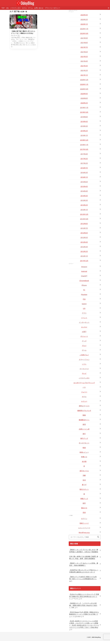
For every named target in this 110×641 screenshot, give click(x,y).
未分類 (84, 461)
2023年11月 (84, 29)
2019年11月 (84, 108)
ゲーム (30, 8)
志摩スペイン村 (84, 429)
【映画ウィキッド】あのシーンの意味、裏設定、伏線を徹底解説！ (83, 564)
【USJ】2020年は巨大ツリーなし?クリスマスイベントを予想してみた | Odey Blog (84, 626)
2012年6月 (84, 233)
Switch (84, 304)
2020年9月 (84, 94)
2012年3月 (84, 247)
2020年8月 (84, 98)
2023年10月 (84, 33)
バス (84, 387)
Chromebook (84, 281)
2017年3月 (84, 159)
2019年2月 (84, 131)
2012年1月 (84, 256)
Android (84, 271)
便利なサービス (84, 406)
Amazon (84, 267)
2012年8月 (84, 224)
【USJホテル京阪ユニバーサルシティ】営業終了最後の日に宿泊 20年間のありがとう (84, 595)
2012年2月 (84, 251)
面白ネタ (84, 508)
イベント (84, 318)
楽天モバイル (84, 471)
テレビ (84, 373)
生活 (84, 480)
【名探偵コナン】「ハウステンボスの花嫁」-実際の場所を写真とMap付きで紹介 (83, 604)
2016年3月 (84, 172)
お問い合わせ (38, 8)
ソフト (84, 364)
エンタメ (84, 327)
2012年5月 (84, 237)
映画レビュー (84, 452)
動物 (84, 415)
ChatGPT (84, 276)
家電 (84, 424)
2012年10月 (84, 219)
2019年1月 (84, 135)
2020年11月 (84, 84)
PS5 (84, 299)
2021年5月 (84, 56)
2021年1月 (84, 75)
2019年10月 (84, 112)
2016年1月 (84, 177)
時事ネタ (84, 457)
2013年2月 (84, 205)
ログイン (84, 519)
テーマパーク (84, 369)
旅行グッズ (84, 438)
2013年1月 (84, 210)
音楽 (84, 512)
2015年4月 (84, 186)
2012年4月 (84, 242)
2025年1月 (84, 24)
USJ (7, 8)
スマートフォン (84, 359)
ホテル (24, 8)
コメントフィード (84, 528)
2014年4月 (84, 191)
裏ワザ (84, 485)
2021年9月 (84, 38)
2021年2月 (84, 70)
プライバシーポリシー (52, 8)
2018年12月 (84, 140)
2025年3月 (84, 15)
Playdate (84, 294)
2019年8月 (84, 117)
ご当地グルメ (84, 355)
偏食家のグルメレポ (84, 410)
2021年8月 (84, 43)
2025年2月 (84, 19)
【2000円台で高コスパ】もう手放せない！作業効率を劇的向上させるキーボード (84, 571)
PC (84, 290)
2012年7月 (84, 228)
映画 (84, 448)
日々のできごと (84, 443)
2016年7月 (84, 168)
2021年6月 (84, 52)
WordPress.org (84, 532)
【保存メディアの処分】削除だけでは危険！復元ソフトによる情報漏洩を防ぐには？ (83, 579)
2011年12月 (84, 261)
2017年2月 (84, 163)
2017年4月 (84, 154)
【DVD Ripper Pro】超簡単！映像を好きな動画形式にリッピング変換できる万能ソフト (84, 614)
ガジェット (84, 336)
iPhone (84, 285)
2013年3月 (84, 200)
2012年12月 (84, 214)
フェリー (84, 392)
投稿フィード (84, 523)
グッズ (84, 341)
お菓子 (84, 332)
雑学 (84, 503)
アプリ (84, 313)
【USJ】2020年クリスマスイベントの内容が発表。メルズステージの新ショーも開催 (83, 622)
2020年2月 (84, 103)
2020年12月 (84, 80)
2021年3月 (84, 66)
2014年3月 (84, 196)
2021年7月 (84, 47)
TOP (3, 8)
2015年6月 (84, 182)
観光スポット (84, 489)
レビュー (84, 401)
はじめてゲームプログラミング (84, 383)
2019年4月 (84, 121)
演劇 (84, 475)
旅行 (84, 434)
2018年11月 (84, 145)
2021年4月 (84, 61)
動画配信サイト (84, 420)
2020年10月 (84, 89)
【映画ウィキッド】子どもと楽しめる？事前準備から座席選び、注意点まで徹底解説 (83, 551)
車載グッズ (84, 499)
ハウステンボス (15, 8)
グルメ (84, 346)
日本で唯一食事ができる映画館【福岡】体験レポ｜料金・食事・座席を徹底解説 (83, 557)
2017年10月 (84, 149)
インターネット (84, 322)
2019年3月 (84, 126)
